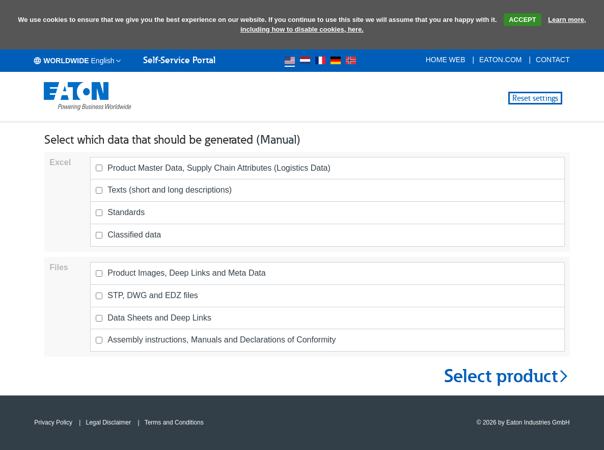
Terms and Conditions (174, 422)
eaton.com (500, 60)
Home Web (445, 60)
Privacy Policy (53, 422)
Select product (507, 376)
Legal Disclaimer (108, 422)
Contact (553, 60)
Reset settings (535, 98)
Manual (278, 139)
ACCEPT (522, 19)
